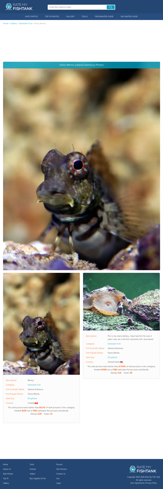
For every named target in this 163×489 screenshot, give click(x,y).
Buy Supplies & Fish (38, 478)
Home (5, 464)
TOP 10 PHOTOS (52, 16)
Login (58, 483)
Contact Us (60, 474)
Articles (33, 469)
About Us (7, 469)
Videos (32, 474)
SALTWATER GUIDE (129, 16)
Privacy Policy (151, 483)
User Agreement (137, 483)
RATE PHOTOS (31, 16)
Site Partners (61, 469)
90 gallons (32, 398)
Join (57, 478)
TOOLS (85, 16)
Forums (59, 464)
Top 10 (5, 478)
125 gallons (112, 357)
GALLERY (70, 16)
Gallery (6, 483)
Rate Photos (8, 474)
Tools (32, 464)
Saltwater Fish (34, 385)
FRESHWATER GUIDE (104, 16)
